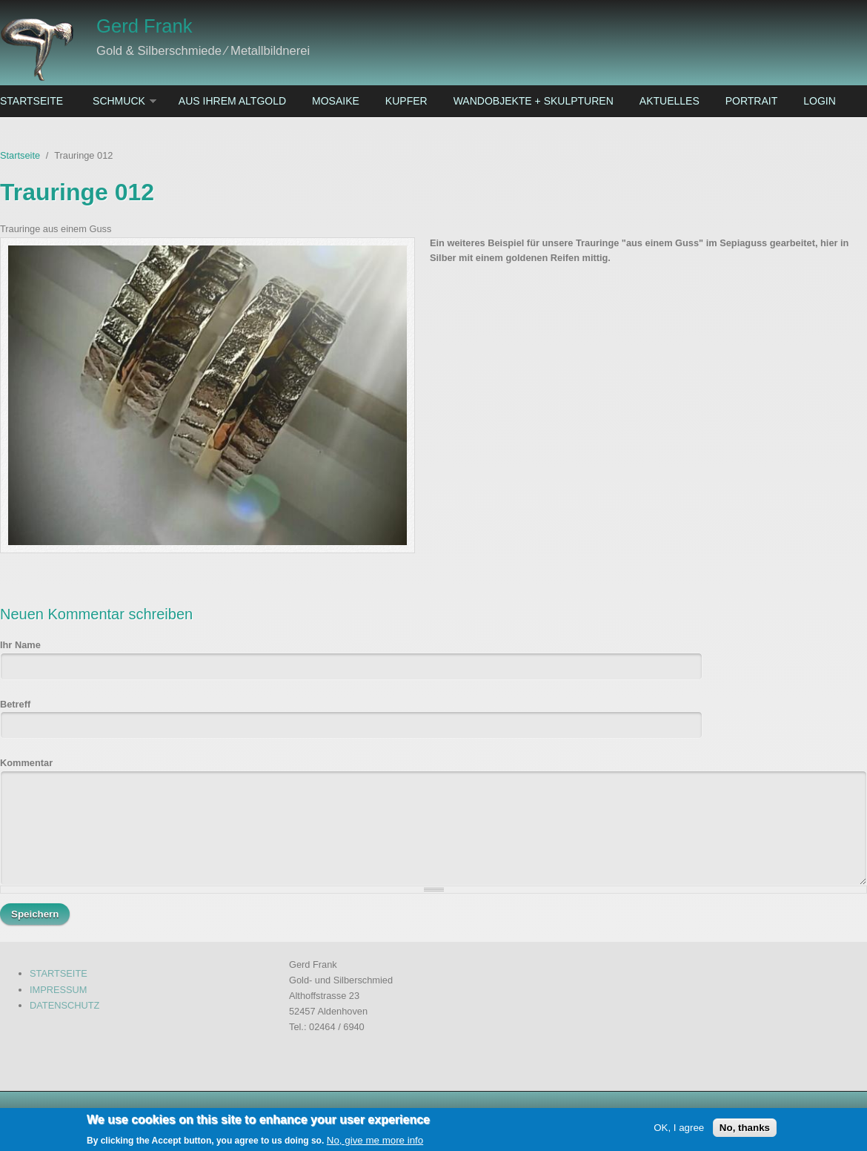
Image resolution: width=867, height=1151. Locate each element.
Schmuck (119, 101)
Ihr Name (20, 644)
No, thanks (745, 1129)
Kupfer (406, 101)
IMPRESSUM (58, 989)
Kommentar (26, 762)
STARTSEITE (58, 973)
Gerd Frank (144, 26)
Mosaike (335, 101)
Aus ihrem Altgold (232, 101)
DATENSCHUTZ (64, 1005)
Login (819, 101)
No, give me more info (375, 1142)
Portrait (751, 101)
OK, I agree (679, 1129)
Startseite (31, 101)
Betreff (15, 704)
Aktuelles (670, 101)
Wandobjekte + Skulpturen (534, 101)
